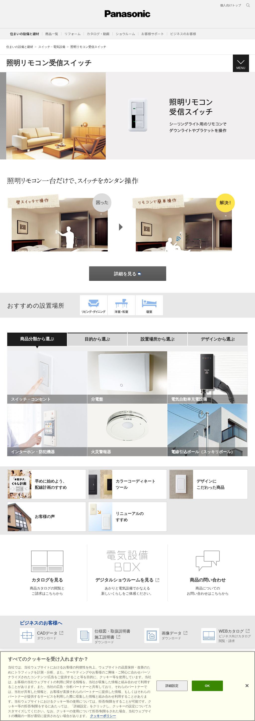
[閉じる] (247, 685)
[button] (51, 33)
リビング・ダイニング (93, 305)
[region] (127, 686)
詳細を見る (127, 273)
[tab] (37, 339)
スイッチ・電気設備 (51, 46)
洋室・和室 (121, 305)
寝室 (149, 305)
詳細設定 (172, 686)
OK (207, 686)
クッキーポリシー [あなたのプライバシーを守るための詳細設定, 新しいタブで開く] (103, 716)
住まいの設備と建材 (24, 33)
